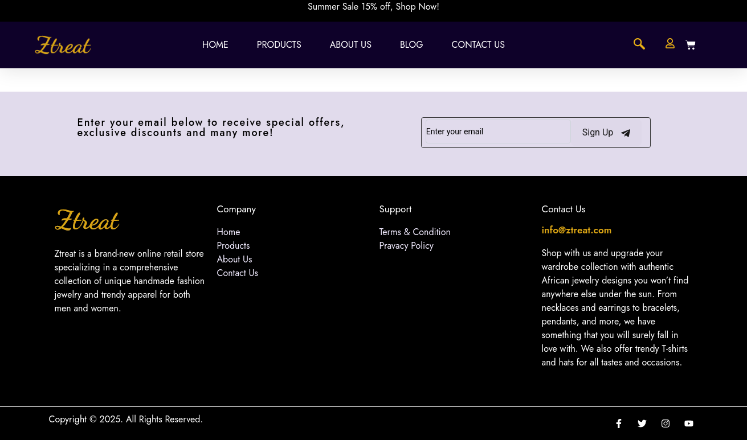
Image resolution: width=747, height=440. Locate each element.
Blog (411, 44)
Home (215, 44)
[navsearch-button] (639, 45)
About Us (351, 44)
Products (279, 44)
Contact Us (478, 44)
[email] (498, 131)
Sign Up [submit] (606, 132)
